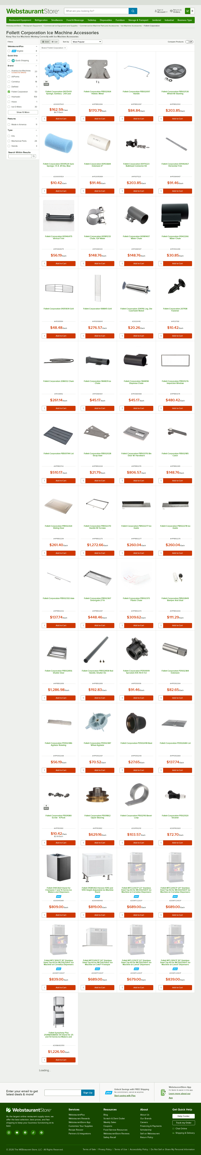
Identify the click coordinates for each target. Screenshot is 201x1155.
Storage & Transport (138, 20)
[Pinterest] (41, 1132)
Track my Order (183, 1122)
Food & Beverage (75, 20)
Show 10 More (23, 112)
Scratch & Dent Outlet (114, 1118)
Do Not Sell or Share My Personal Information (173, 1149)
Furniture (120, 20)
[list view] (54, 42)
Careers (144, 1122)
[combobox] (96, 11)
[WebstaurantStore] (32, 1109)
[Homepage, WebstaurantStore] (32, 11)
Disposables (106, 20)
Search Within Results (19, 152)
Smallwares (57, 20)
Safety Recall (109, 1137)
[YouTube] (16, 1132)
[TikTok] (33, 1132)
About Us (144, 1115)
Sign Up (87, 1092)
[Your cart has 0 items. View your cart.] (190, 11)
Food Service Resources (115, 1130)
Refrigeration (41, 20)
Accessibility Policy (139, 1149)
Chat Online (179, 1128)
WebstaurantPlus (77, 1115)
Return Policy (146, 1137)
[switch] (189, 41)
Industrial (169, 20)
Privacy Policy (105, 1149)
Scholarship (146, 1130)
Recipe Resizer (76, 1130)
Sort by (66, 42)
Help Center (184, 1116)
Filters (10, 42)
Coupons (107, 1126)
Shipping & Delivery (183, 1133)
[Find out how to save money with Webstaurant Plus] (58, 896)
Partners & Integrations (80, 1133)
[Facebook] (25, 1132)
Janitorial (156, 20)
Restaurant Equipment (20, 20)
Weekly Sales (109, 1122)
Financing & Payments (151, 1126)
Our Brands (146, 1118)
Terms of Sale (89, 1149)
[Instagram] (8, 1132)
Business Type (185, 20)
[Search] (33, 156)
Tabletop (92, 20)
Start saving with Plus (125, 1095)
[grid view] (45, 42)
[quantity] (44, 118)
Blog (105, 1115)
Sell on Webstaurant (150, 1133)
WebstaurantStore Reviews (116, 1133)
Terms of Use (120, 1149)
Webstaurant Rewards (79, 1118)
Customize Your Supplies (81, 1126)
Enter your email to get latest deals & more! (22, 1093)
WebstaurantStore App (79, 1122)
